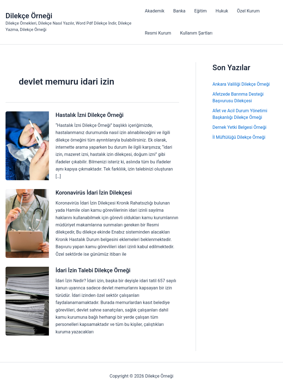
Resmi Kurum (158, 33)
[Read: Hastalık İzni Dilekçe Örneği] (27, 145)
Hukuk (222, 11)
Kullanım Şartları (196, 33)
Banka (179, 11)
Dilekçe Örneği (29, 16)
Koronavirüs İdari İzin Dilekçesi (94, 192)
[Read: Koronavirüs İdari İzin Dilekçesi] (27, 223)
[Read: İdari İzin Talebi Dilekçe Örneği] (27, 300)
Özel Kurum (248, 11)
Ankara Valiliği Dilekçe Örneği (241, 84)
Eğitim (200, 11)
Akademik (154, 11)
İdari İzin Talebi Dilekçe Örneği (93, 270)
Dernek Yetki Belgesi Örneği (239, 127)
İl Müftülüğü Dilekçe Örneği (239, 137)
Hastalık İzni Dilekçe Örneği (90, 115)
